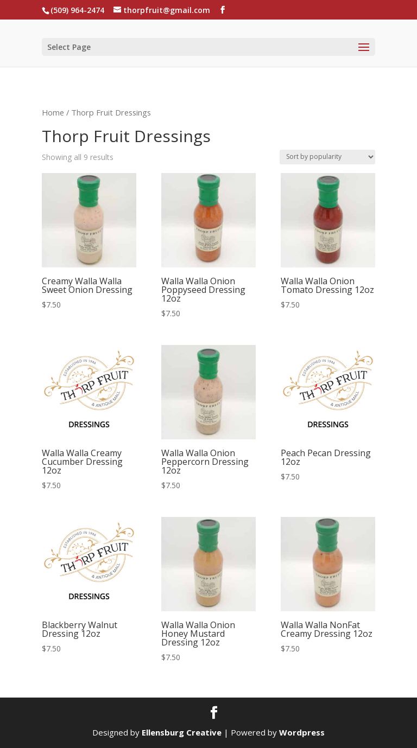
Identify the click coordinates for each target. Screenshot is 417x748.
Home (53, 112)
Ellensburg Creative (182, 732)
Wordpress (302, 732)
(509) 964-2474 (77, 10)
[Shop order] (327, 157)
